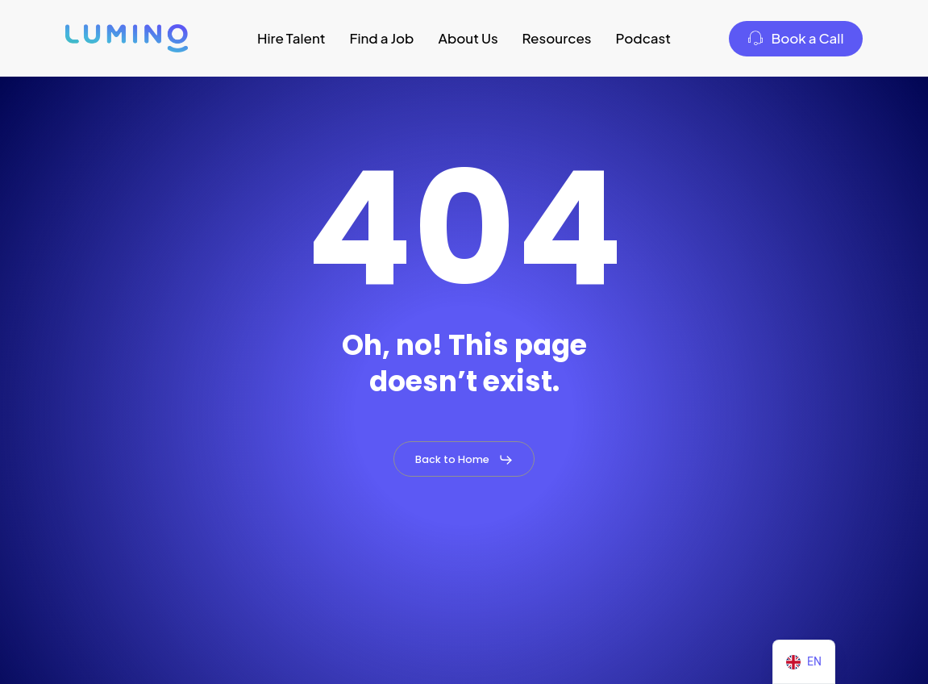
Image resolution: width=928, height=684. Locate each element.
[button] (464, 460)
